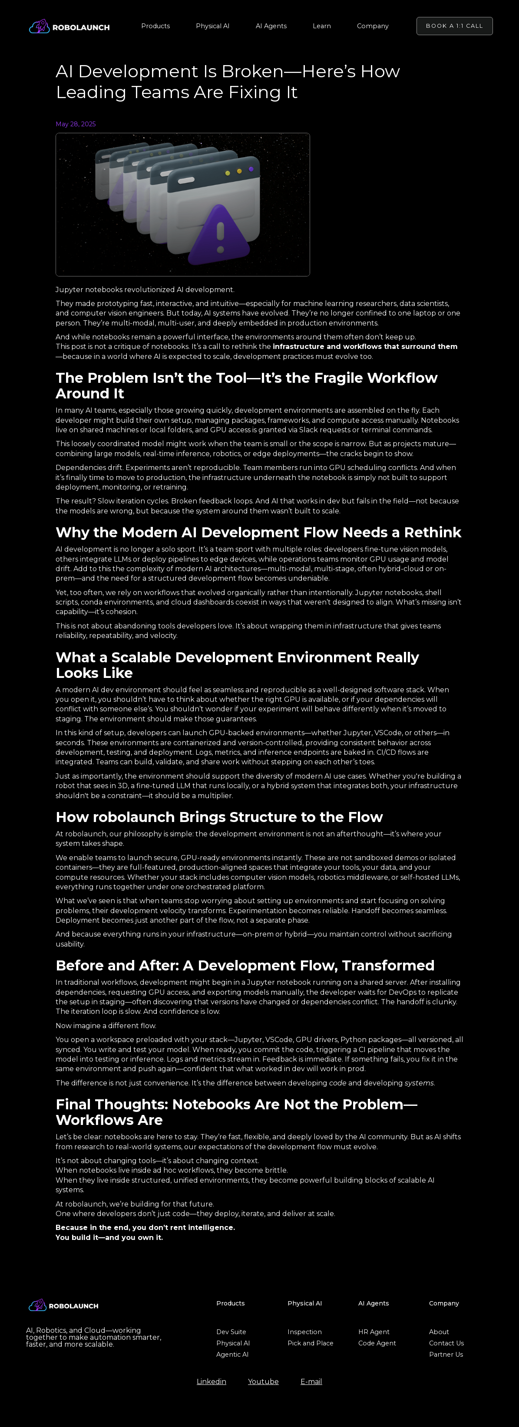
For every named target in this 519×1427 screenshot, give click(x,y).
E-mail (311, 1381)
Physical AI (233, 1343)
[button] (155, 26)
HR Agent (374, 1331)
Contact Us (446, 1343)
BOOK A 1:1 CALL (454, 26)
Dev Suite (231, 1331)
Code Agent (377, 1343)
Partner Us (446, 1354)
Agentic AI (232, 1354)
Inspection (305, 1331)
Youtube (263, 1381)
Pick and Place (311, 1343)
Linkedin (211, 1381)
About (439, 1331)
